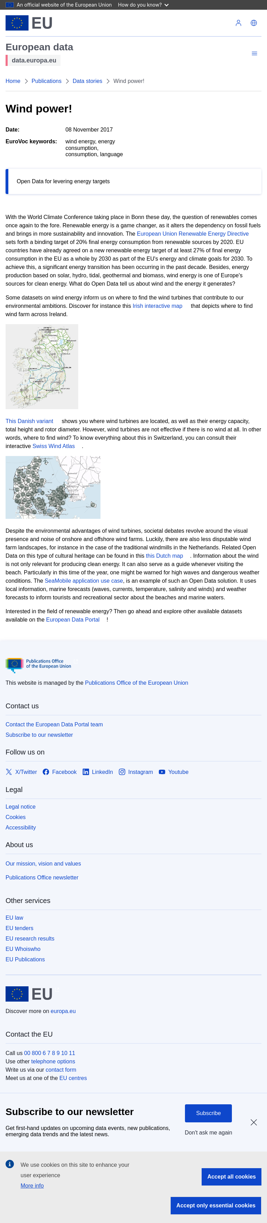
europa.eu (63, 1011)
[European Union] (29, 23)
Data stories (87, 81)
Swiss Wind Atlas (53, 446)
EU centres (73, 1078)
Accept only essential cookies (216, 1205)
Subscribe (208, 1113)
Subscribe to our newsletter (39, 735)
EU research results (30, 939)
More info (32, 1186)
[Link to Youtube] (173, 772)
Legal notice (20, 807)
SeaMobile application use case (84, 581)
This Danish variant (29, 421)
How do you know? (143, 5)
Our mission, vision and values (43, 864)
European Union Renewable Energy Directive (193, 234)
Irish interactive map (158, 306)
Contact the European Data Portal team (54, 724)
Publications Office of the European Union (136, 683)
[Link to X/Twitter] (21, 772)
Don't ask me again (208, 1133)
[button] (253, 23)
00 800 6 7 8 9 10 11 (49, 1053)
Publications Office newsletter (42, 877)
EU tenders (19, 928)
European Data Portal (73, 620)
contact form (61, 1070)
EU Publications (25, 959)
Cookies (16, 817)
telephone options (53, 1061)
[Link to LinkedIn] (97, 772)
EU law (14, 918)
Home (13, 81)
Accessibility (21, 827)
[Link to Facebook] (59, 772)
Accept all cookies (231, 1177)
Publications (47, 81)
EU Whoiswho (23, 949)
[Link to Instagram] (136, 772)
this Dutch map (164, 556)
